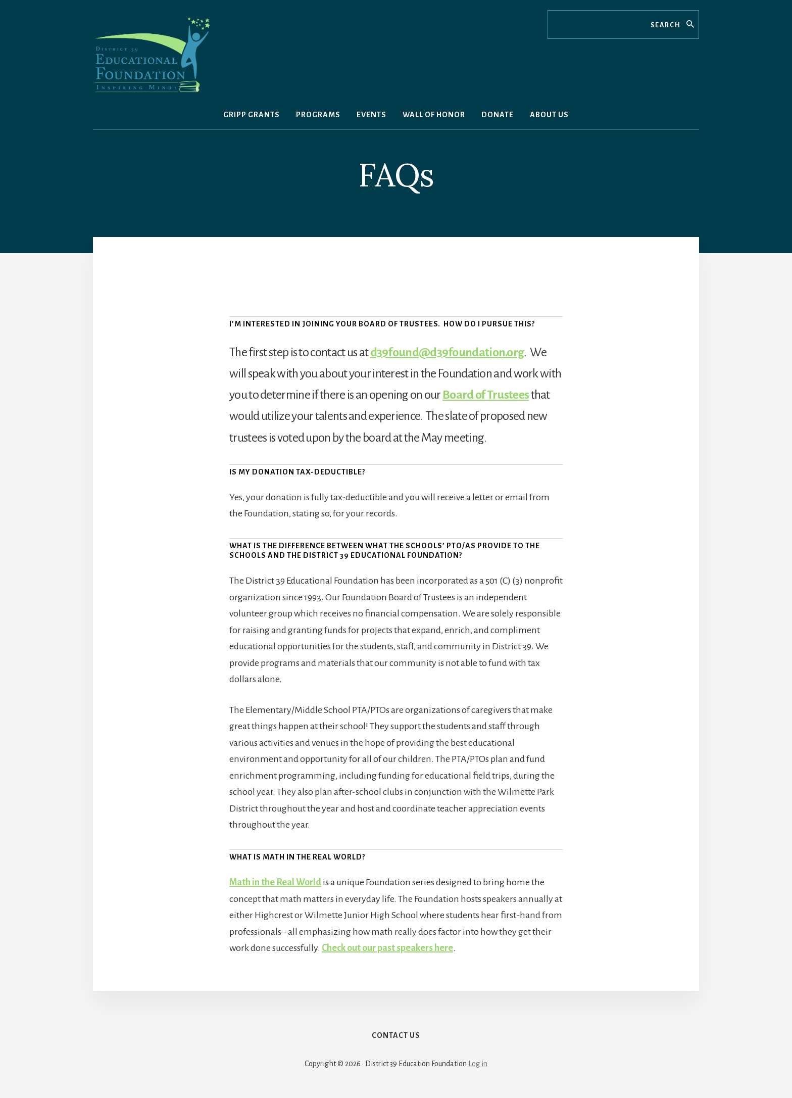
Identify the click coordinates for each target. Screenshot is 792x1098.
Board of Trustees (485, 394)
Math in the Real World (275, 882)
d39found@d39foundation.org (447, 352)
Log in (477, 1064)
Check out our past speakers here (387, 948)
